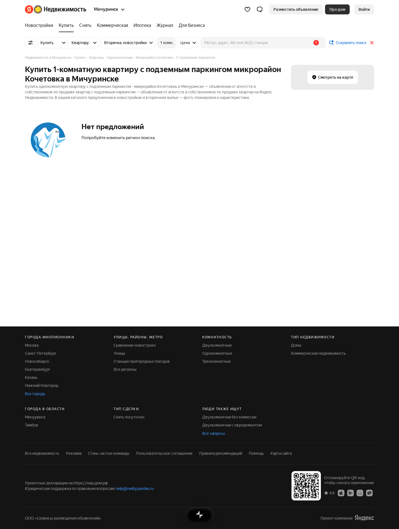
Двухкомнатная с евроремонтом (232, 425)
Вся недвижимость (42, 453)
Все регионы (125, 369)
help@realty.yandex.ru (135, 488)
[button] (260, 9)
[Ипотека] (142, 25)
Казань (31, 377)
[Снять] (85, 25)
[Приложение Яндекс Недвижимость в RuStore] (369, 492)
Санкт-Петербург (41, 353)
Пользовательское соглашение (164, 453)
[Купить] (66, 25)
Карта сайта (281, 453)
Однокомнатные (217, 353)
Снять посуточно (129, 417)
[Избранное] (247, 9)
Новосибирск (37, 361)
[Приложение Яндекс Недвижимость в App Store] (341, 492)
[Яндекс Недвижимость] (60, 9)
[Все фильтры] (30, 42)
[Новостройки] (40, 25)
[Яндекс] (29, 9)
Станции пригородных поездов (142, 361)
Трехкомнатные (216, 361)
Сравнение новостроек (135, 345)
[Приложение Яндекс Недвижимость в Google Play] (350, 492)
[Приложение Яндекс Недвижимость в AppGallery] (360, 492)
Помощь (256, 453)
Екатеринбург (37, 369)
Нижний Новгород (41, 385)
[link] (364, 9)
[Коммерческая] (112, 25)
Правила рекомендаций (220, 453)
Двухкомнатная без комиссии (229, 417)
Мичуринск (35, 417)
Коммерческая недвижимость (318, 353)
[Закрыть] (372, 42)
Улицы (119, 353)
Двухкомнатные (217, 345)
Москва (32, 345)
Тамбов (31, 425)
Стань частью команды (108, 453)
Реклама (73, 453)
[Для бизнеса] (190, 25)
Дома (296, 345)
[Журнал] (165, 25)
